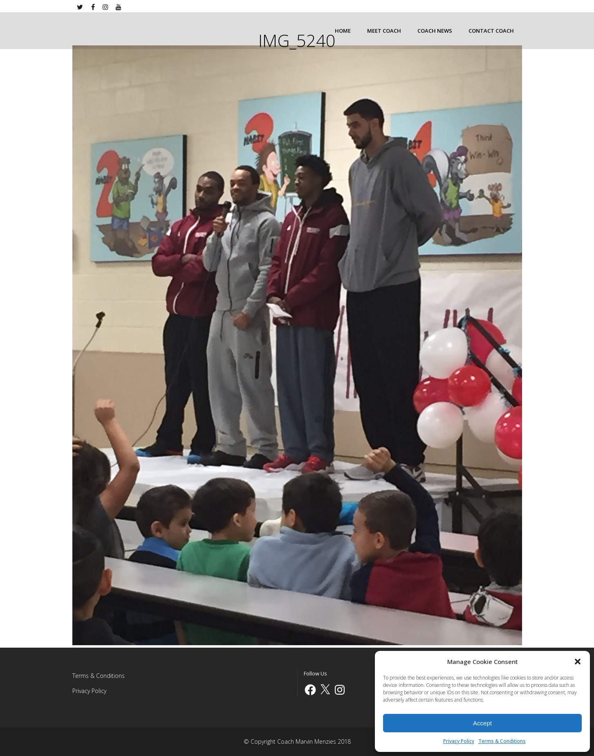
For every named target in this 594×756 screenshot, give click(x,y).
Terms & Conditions (502, 741)
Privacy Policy (458, 741)
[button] (578, 661)
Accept (482, 723)
